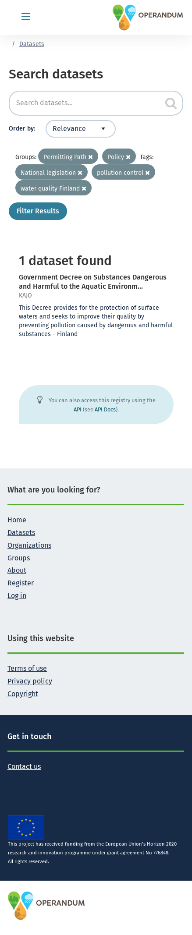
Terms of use (27, 668)
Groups (18, 558)
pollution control (123, 173)
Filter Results (38, 211)
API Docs (105, 409)
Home (16, 520)
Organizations (29, 545)
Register (20, 583)
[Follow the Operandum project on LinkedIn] (43, 780)
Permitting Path (68, 157)
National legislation (51, 173)
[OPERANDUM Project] (46, 905)
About (16, 570)
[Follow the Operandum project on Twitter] (14, 780)
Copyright (22, 694)
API (78, 409)
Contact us (24, 766)
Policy (119, 157)
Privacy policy (29, 681)
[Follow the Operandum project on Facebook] (28, 780)
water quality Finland (53, 188)
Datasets (31, 44)
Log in (16, 595)
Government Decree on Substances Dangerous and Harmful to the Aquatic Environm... (93, 281)
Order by (21, 128)
